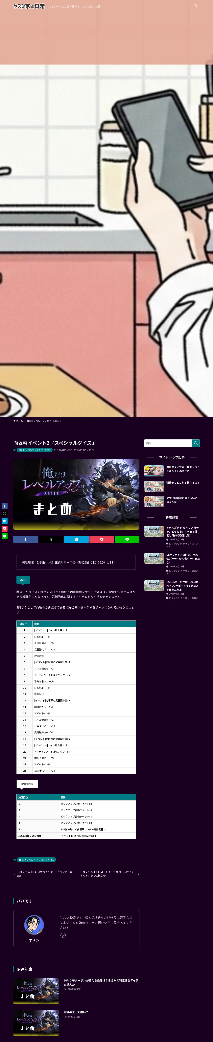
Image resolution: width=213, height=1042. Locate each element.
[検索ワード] (172, 443)
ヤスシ (34, 940)
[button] (25, 539)
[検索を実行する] (196, 443)
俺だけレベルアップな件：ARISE (35, 449)
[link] (63, 935)
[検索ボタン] (195, 6)
